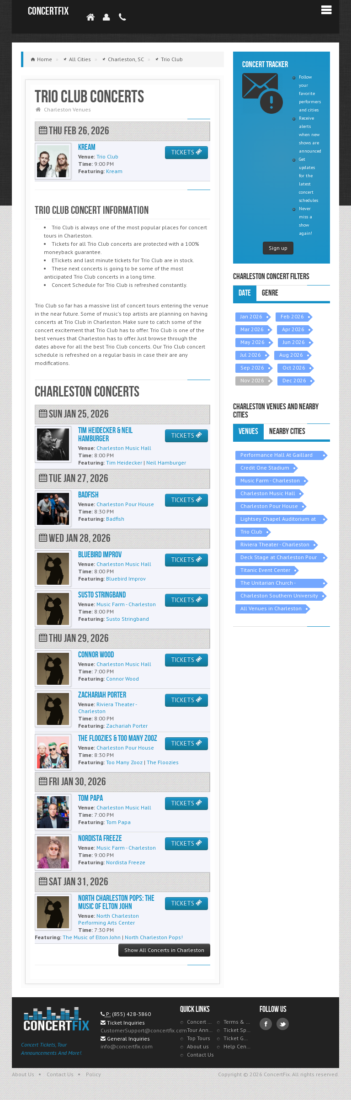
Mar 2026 (252, 329)
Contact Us (200, 1054)
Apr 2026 (293, 329)
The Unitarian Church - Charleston (268, 583)
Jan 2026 (251, 316)
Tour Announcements (200, 1029)
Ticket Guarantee (237, 1038)
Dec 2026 (294, 380)
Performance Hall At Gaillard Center (276, 455)
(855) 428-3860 (131, 1013)
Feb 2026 (292, 316)
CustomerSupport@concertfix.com (144, 1030)
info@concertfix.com (127, 1046)
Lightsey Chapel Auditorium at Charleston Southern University (279, 519)
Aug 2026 (291, 354)
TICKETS (186, 152)
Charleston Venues (67, 109)
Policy (93, 1074)
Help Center (237, 1046)
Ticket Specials (237, 1029)
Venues (248, 431)
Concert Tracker (200, 1021)
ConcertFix (48, 11)
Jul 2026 (250, 354)
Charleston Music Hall (267, 493)
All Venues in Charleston (271, 608)
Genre (270, 293)
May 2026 (252, 341)
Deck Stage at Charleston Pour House (278, 558)
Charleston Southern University (279, 595)
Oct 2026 (293, 367)
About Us (23, 1074)
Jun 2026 (294, 341)
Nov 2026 (252, 380)
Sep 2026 (252, 367)
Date (245, 293)
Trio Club (251, 531)
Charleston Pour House (269, 505)
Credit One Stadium (264, 467)
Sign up (278, 247)
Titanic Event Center (265, 569)
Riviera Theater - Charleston (274, 544)
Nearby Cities (287, 431)
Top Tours (198, 1038)
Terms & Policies (237, 1021)
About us (198, 1046)
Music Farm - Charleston (270, 480)
